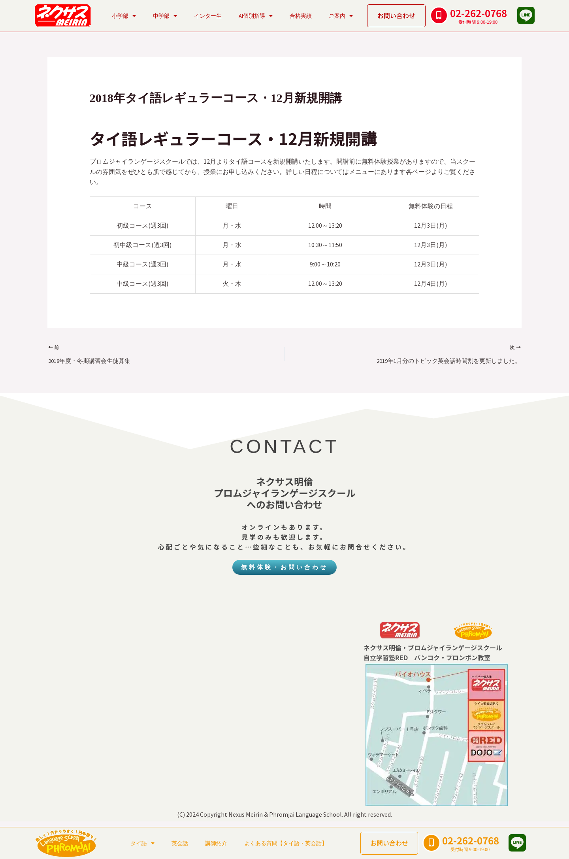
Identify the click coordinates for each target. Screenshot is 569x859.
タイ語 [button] (142, 843)
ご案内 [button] (341, 16)
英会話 (179, 843)
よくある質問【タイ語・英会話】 (285, 843)
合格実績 (301, 15)
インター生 (208, 15)
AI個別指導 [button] (256, 16)
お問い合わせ (396, 15)
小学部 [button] (124, 16)
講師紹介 (216, 843)
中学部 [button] (165, 16)
